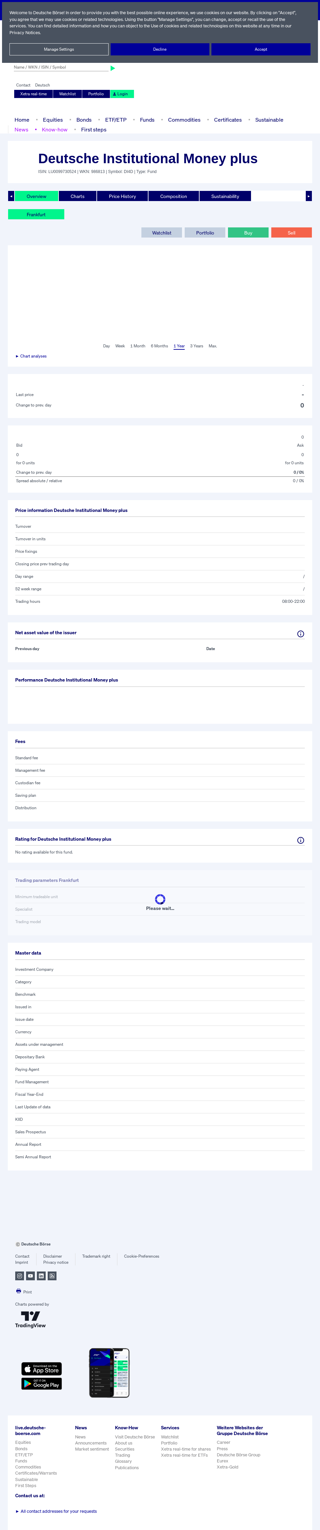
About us (123, 1443)
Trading (122, 1455)
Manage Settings (59, 49)
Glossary (123, 1461)
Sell (291, 232)
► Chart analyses (31, 356)
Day (106, 346)
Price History (122, 196)
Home (22, 119)
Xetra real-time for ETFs (185, 1455)
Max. (213, 346)
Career (224, 1448)
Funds (147, 119)
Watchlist (68, 94)
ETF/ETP (115, 119)
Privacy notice (55, 1262)
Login (119, 94)
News (21, 129)
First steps (93, 129)
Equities (52, 119)
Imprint (21, 1262)
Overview (36, 196)
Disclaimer (52, 1256)
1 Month (138, 346)
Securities (124, 1449)
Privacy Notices (24, 32)
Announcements (91, 1443)
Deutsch (42, 85)
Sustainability (225, 196)
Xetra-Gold (228, 1472)
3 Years (196, 346)
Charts (78, 196)
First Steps (25, 1485)
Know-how (54, 129)
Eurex (223, 1466)
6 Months (159, 346)
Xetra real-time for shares (186, 1449)
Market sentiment (92, 1449)
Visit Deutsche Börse (135, 1436)
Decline (160, 49)
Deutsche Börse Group (240, 1460)
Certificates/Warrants (35, 1473)
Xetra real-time (33, 94)
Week (120, 346)
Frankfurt (36, 214)
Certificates (227, 119)
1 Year (178, 346)
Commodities (184, 119)
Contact (23, 85)
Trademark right (96, 1256)
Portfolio (95, 94)
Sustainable (268, 119)
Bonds (83, 119)
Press (223, 1454)
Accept (261, 49)
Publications (127, 1467)
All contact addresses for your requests (56, 1511)
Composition (173, 196)
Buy (248, 232)
